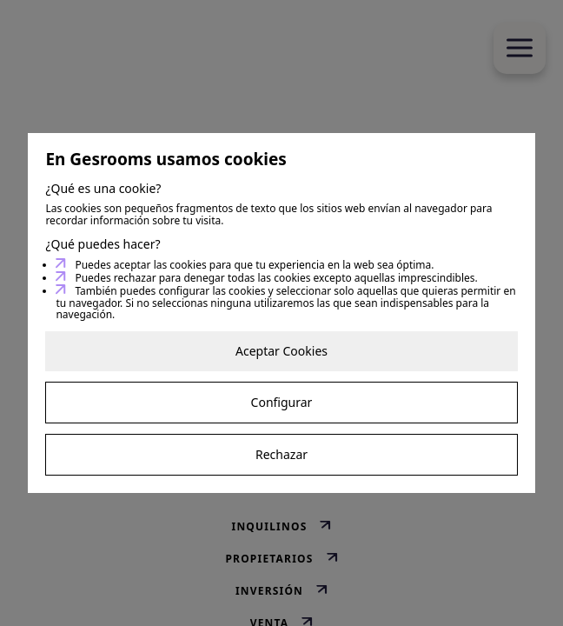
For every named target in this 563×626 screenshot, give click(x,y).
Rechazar (281, 454)
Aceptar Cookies (281, 351)
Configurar (282, 402)
